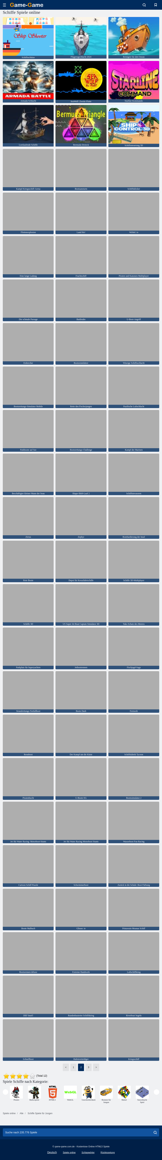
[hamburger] (4, 5)
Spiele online (69, 1152)
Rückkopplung (108, 1152)
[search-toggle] (144, 4)
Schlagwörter (88, 1152)
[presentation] (5, 1092)
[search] (155, 1132)
